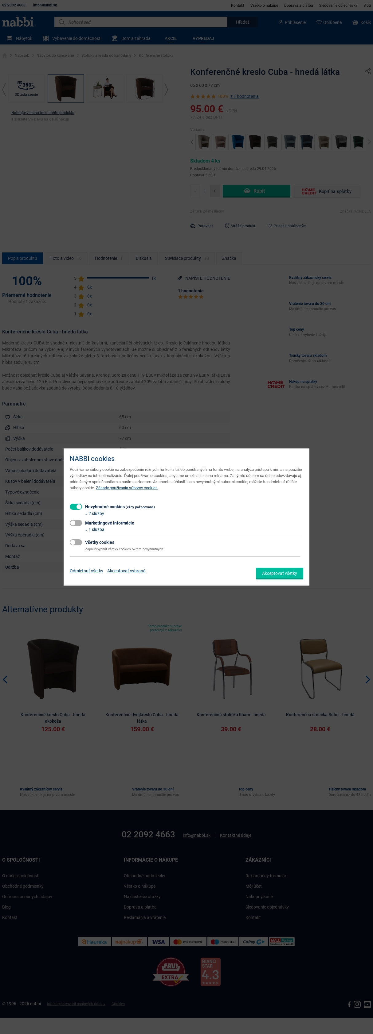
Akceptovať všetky (279, 573)
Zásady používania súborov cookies (127, 488)
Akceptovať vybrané (126, 570)
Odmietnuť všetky (86, 570)
